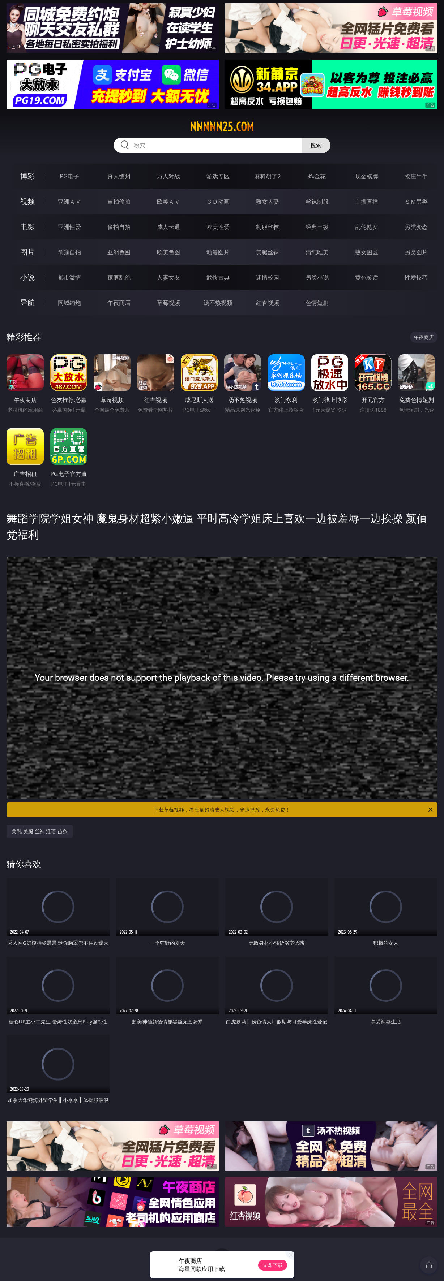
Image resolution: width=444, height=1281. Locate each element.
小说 (27, 277)
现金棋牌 (366, 176)
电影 (27, 226)
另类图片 (416, 252)
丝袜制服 (317, 201)
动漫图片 (218, 252)
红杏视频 (267, 303)
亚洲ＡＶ (69, 201)
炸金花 (317, 176)
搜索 (316, 145)
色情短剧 (317, 303)
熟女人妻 (267, 201)
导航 (27, 302)
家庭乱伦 (119, 277)
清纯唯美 (317, 252)
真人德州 (119, 176)
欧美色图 (168, 252)
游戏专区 (218, 176)
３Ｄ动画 (218, 201)
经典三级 (317, 227)
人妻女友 (168, 277)
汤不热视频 (218, 303)
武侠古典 (218, 277)
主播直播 (366, 201)
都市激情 (69, 277)
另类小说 (317, 277)
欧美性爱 (218, 227)
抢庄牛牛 (416, 176)
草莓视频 (168, 303)
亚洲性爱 (69, 227)
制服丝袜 (267, 227)
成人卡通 (168, 227)
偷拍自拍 (119, 227)
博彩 (27, 176)
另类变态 (416, 227)
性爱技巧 (416, 277)
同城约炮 (69, 303)
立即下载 (272, 1264)
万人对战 (168, 176)
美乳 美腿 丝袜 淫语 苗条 (40, 831)
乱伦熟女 (366, 227)
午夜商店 (119, 303)
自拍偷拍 (119, 201)
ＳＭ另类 (416, 201)
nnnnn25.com (222, 127)
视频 (27, 201)
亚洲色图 (119, 252)
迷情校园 (267, 277)
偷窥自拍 (69, 252)
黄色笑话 (366, 277)
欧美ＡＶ (168, 201)
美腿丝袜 (267, 252)
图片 (27, 252)
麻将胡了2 (267, 176)
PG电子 (69, 176)
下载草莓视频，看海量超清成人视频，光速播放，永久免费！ (294, 809)
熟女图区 (366, 252)
